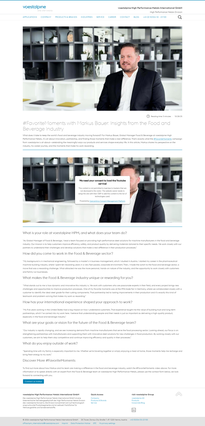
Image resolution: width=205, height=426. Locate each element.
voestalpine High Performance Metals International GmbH (150, 8)
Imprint (65, 423)
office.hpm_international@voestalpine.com (41, 423)
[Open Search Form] (179, 17)
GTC (94, 423)
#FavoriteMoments (163, 138)
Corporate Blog (138, 403)
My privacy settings (107, 423)
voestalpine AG (138, 398)
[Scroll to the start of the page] (179, 393)
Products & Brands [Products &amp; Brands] (98, 400)
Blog (136, 17)
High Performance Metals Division (166, 12)
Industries (86, 17)
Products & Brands (66, 17)
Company (46, 17)
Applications (30, 17)
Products (135, 400)
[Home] (40, 8)
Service (100, 17)
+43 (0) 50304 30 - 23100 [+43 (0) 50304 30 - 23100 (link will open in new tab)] (154, 17)
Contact (125, 17)
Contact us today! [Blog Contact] (33, 381)
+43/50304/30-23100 (139, 420)
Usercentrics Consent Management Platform (107, 201)
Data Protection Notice (80, 423)
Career (112, 17)
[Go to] (134, 410)
